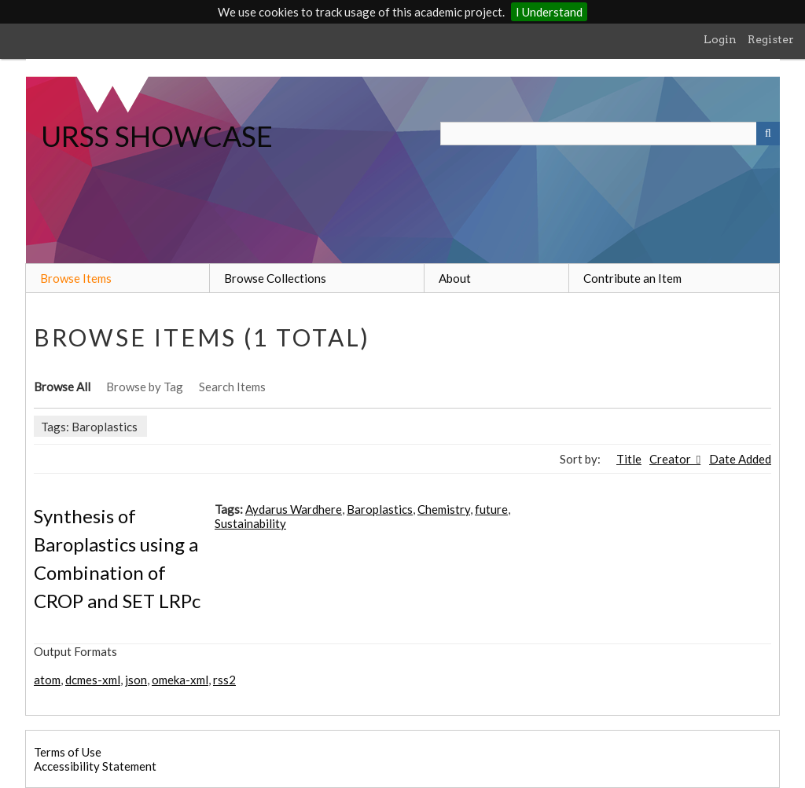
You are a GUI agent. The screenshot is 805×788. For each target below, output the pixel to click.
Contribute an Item (632, 278)
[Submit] (768, 133)
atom (47, 680)
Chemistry (443, 509)
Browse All (62, 386)
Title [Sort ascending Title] (628, 459)
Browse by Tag (144, 386)
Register (771, 39)
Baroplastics (380, 509)
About (455, 278)
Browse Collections (275, 278)
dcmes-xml (92, 680)
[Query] (610, 133)
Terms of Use (67, 752)
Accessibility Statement (95, 766)
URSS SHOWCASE (157, 136)
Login (720, 39)
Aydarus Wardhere (293, 509)
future (491, 509)
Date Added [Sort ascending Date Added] (740, 459)
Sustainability (250, 523)
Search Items (232, 386)
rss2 (224, 680)
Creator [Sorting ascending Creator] (671, 459)
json (136, 680)
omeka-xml (180, 680)
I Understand (549, 12)
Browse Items (76, 278)
